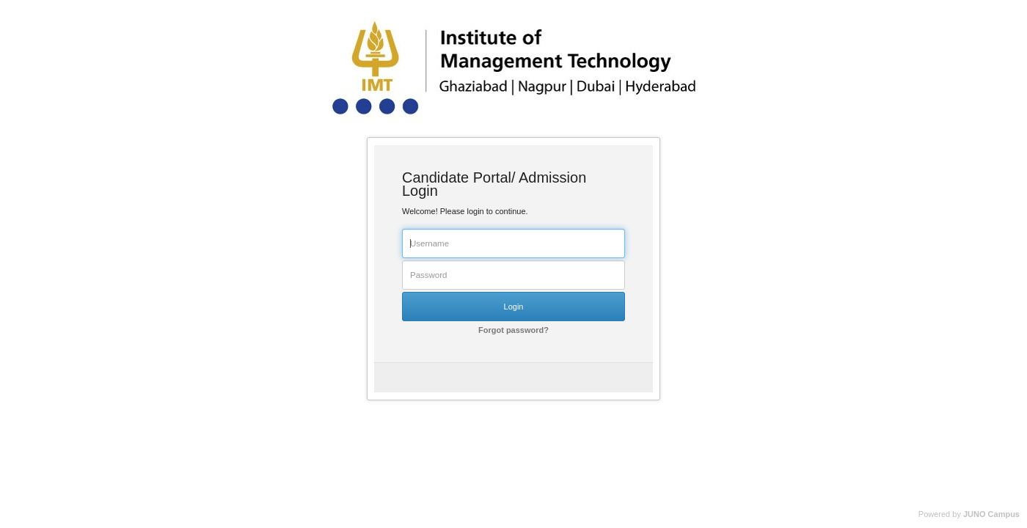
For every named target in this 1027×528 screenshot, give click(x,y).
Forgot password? (513, 330)
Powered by (969, 514)
